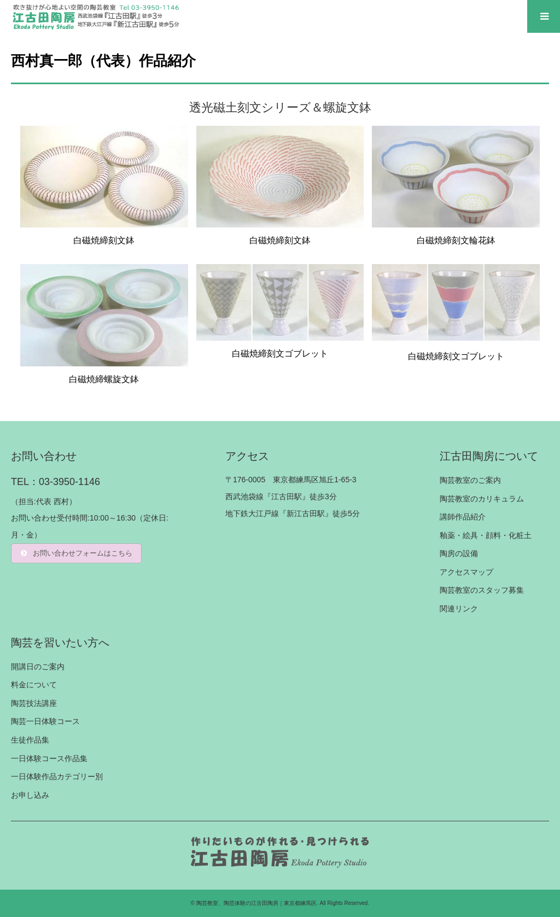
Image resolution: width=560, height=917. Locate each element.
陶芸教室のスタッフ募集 (482, 590)
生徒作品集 (30, 739)
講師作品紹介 (463, 516)
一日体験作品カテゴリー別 (57, 776)
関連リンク (459, 608)
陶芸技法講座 (34, 703)
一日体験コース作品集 (49, 758)
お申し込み (30, 795)
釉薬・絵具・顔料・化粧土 (486, 535)
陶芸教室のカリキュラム (482, 498)
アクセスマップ (466, 572)
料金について (34, 684)
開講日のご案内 (38, 666)
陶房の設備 (459, 553)
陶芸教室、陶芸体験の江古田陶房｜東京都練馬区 (256, 903)
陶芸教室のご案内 (470, 480)
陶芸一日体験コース (45, 721)
